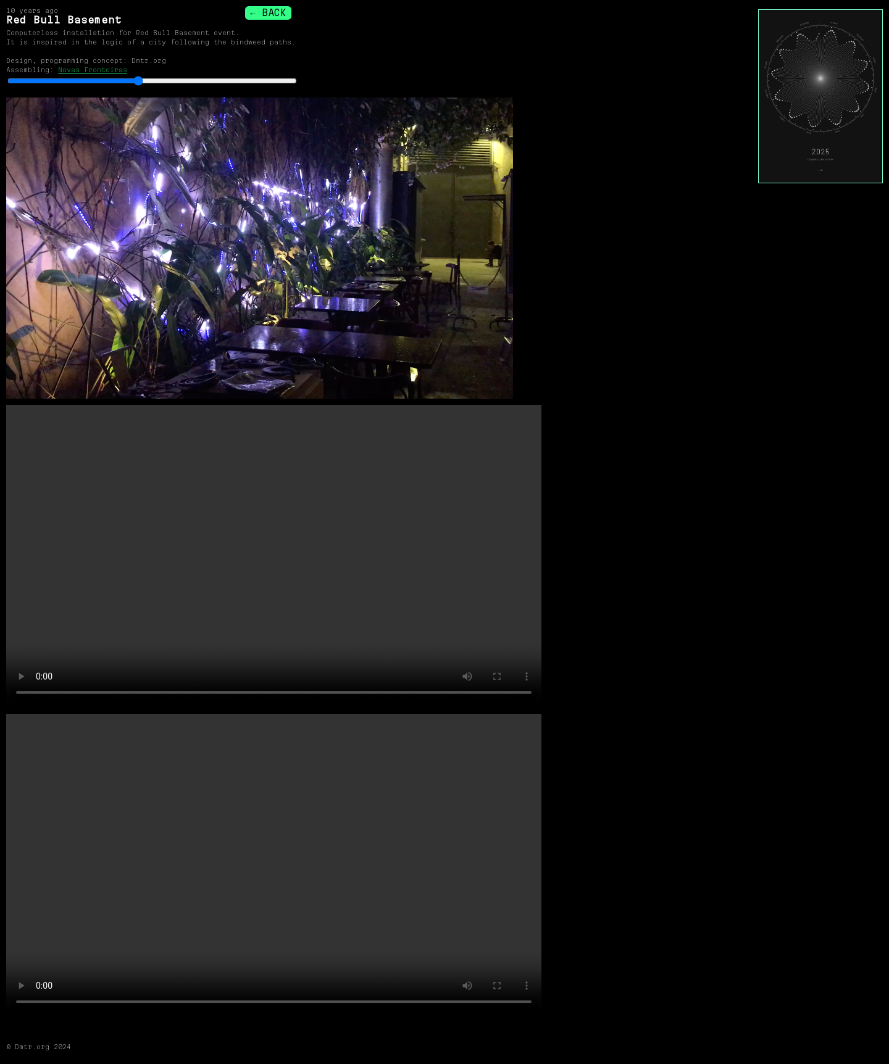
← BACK (268, 12)
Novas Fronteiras (92, 69)
